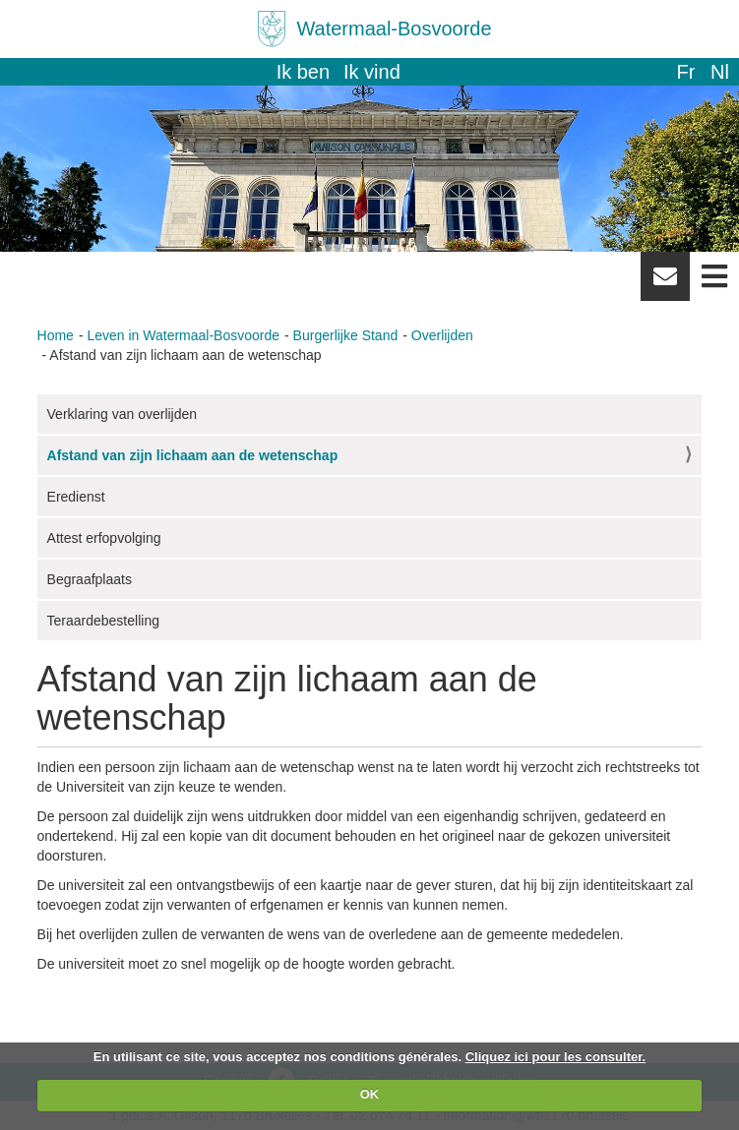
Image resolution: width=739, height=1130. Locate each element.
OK (370, 1094)
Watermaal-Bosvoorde (393, 28)
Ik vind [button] (371, 72)
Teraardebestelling (103, 620)
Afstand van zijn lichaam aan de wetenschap (193, 455)
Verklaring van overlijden (122, 414)
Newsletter (665, 283)
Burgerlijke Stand (346, 335)
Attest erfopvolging (104, 538)
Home (55, 335)
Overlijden (442, 335)
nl (719, 72)
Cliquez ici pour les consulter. (556, 1056)
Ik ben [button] (303, 72)
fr (685, 72)
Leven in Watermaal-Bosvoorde (183, 335)
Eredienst (76, 497)
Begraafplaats (89, 579)
